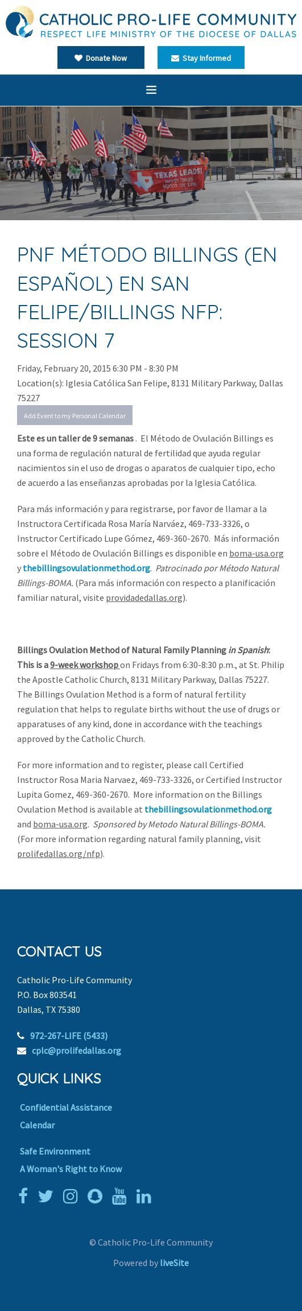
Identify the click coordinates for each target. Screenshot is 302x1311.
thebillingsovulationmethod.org (86, 568)
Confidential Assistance (66, 1107)
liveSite (174, 1262)
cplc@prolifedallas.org (76, 1050)
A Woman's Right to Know (71, 1168)
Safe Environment (55, 1151)
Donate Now (101, 58)
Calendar (37, 1125)
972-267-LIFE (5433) (68, 1035)
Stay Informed (201, 58)
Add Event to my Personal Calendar (75, 415)
